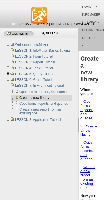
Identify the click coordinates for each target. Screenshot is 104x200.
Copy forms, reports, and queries (86, 150)
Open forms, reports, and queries (86, 109)
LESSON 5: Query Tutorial (34, 74)
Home (86, 6)
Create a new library (88, 130)
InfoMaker (91, 14)
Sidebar (24, 24)
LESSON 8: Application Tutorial (38, 120)
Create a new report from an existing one (87, 177)
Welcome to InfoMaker (31, 45)
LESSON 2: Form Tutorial (34, 56)
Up (53, 24)
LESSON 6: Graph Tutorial (34, 80)
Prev (44, 24)
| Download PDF (84, 24)
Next (62, 24)
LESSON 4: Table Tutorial (34, 68)
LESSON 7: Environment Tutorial (39, 86)
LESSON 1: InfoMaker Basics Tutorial (42, 50)
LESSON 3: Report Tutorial (35, 62)
